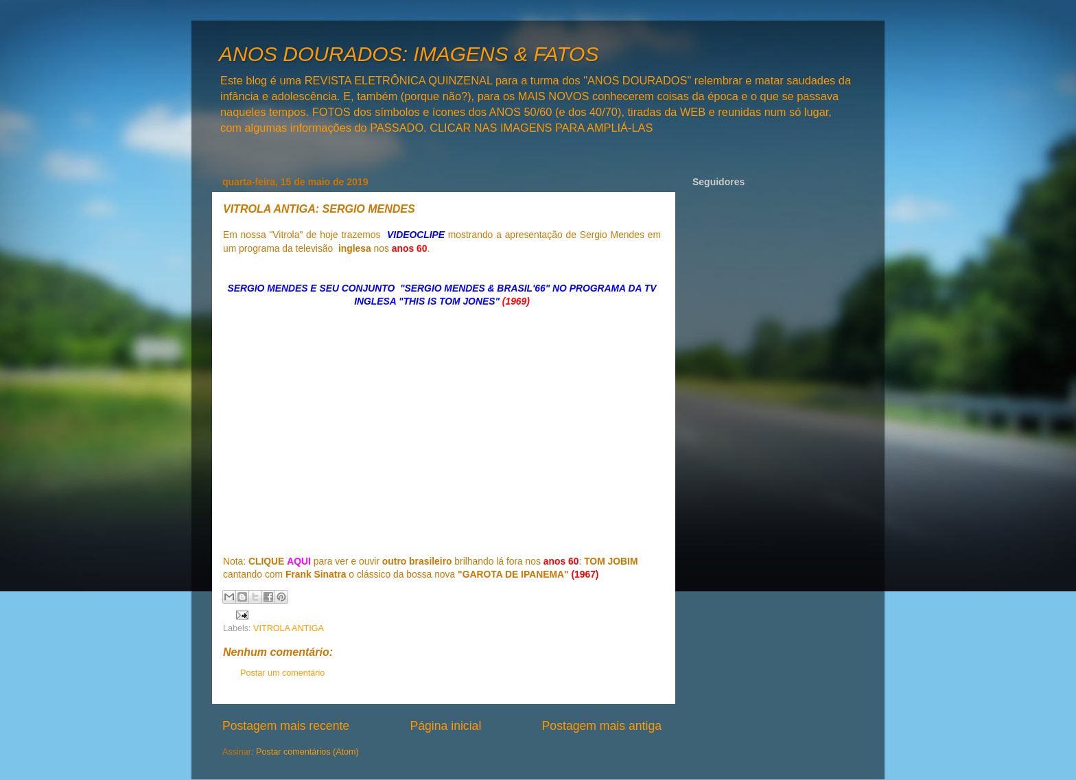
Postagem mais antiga (602, 726)
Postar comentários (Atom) (307, 752)
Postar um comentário (282, 673)
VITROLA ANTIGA (288, 628)
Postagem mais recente (285, 726)
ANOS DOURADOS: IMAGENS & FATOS (408, 54)
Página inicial (445, 726)
